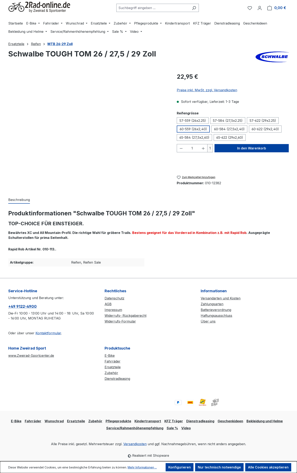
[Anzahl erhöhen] (203, 148)
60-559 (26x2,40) (193, 129)
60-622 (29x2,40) (265, 129)
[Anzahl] (192, 148)
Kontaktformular (48, 333)
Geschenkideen (230, 421)
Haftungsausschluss (216, 315)
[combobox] (152, 8)
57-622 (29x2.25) (263, 121)
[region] (88, 116)
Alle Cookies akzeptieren (268, 467)
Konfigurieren (179, 467)
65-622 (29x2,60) (229, 137)
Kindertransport (147, 421)
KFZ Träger (173, 421)
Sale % (172, 428)
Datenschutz (114, 298)
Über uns (208, 321)
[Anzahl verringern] (181, 148)
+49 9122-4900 (22, 306)
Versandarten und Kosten (220, 298)
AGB (108, 304)
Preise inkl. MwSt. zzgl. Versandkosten (207, 90)
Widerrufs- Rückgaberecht (125, 315)
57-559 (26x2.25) (192, 121)
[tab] (19, 200)
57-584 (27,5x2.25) (228, 121)
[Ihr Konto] (260, 8)
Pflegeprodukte (118, 421)
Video (186, 428)
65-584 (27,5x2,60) (194, 137)
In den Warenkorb (251, 148)
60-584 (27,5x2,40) (229, 129)
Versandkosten (135, 444)
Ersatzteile (113, 367)
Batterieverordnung (216, 310)
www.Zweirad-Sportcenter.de (31, 355)
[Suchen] (194, 8)
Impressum (113, 310)
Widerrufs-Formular (120, 321)
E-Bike (110, 355)
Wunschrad (54, 421)
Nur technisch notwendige (219, 467)
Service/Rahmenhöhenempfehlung (134, 428)
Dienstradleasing (117, 379)
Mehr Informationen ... (142, 467)
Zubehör (111, 373)
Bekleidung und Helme (264, 421)
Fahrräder (112, 361)
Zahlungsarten (212, 304)
